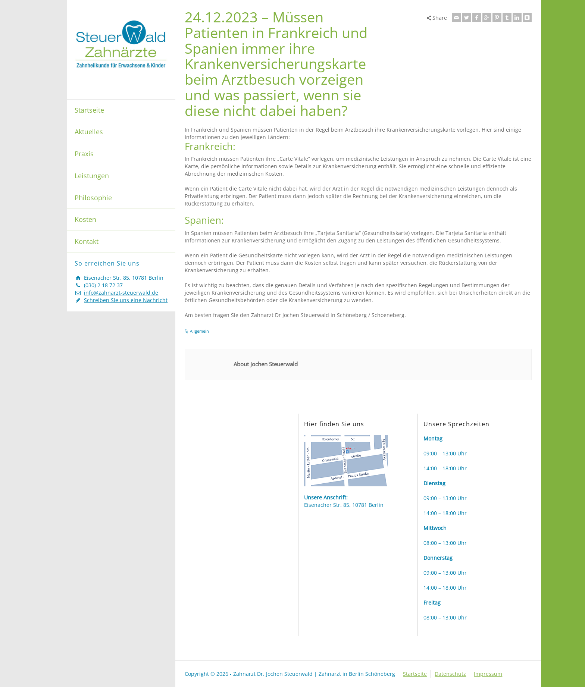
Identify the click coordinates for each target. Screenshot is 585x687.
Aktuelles (89, 131)
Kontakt (86, 241)
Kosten (85, 219)
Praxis (84, 153)
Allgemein (199, 331)
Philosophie (93, 197)
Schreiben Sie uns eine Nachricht (126, 300)
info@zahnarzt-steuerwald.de (121, 292)
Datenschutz (450, 673)
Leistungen (92, 175)
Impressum (488, 673)
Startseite (89, 110)
